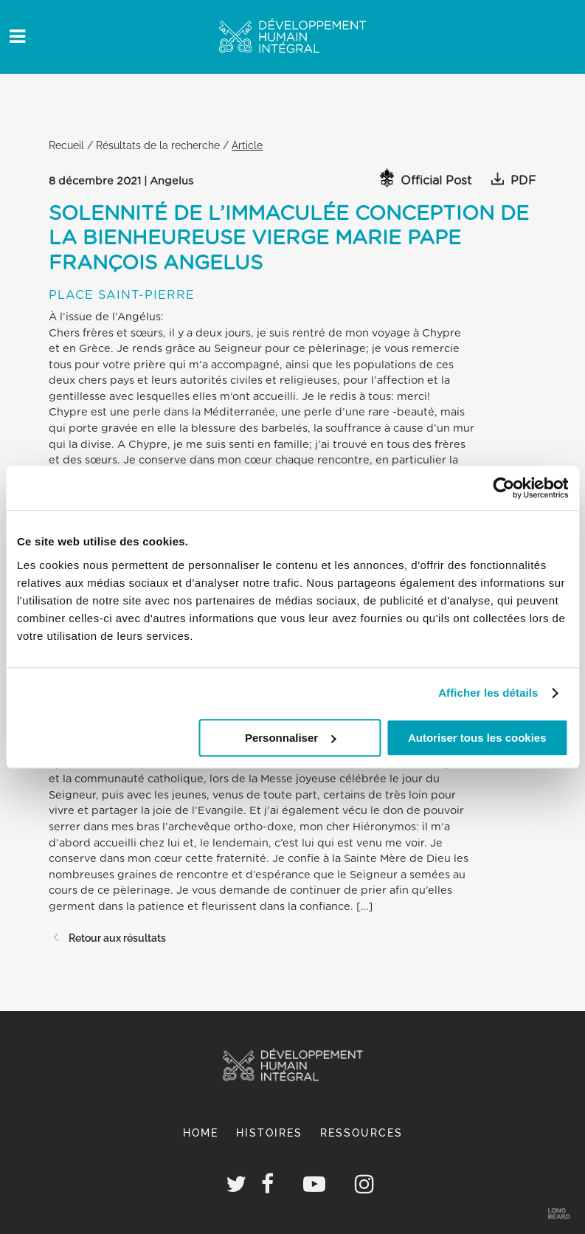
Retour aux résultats (107, 937)
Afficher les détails (488, 692)
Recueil (66, 145)
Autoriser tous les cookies (477, 737)
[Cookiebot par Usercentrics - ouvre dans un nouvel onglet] (503, 488)
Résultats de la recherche (158, 145)
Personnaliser (290, 737)
